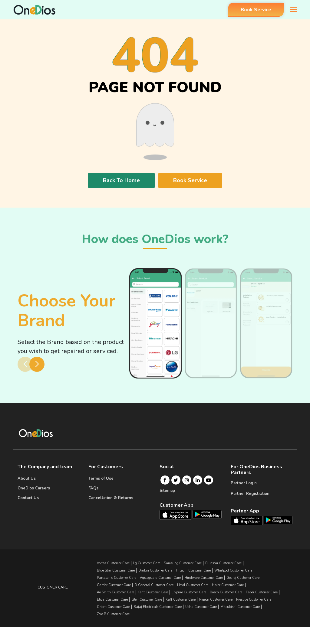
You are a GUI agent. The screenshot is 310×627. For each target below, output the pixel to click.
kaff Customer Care (181, 599)
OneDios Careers (34, 488)
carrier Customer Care (114, 585)
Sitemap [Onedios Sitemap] (167, 490)
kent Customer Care (153, 592)
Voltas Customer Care (113, 563)
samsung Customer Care (183, 563)
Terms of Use (101, 478)
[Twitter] (175, 480)
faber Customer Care (262, 592)
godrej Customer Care (242, 577)
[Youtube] (208, 480)
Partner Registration (250, 493)
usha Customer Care (201, 607)
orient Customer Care (113, 607)
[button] (37, 364)
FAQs (93, 488)
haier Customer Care (228, 585)
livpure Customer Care (189, 592)
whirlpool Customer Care (233, 570)
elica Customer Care (112, 599)
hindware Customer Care (203, 577)
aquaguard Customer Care (160, 577)
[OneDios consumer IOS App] (178, 514)
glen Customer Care (146, 599)
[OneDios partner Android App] (278, 519)
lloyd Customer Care (192, 585)
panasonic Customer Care (116, 577)
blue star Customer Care (116, 570)
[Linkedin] (198, 480)
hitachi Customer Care (193, 570)
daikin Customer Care (155, 570)
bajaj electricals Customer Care (158, 607)
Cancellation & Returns (110, 498)
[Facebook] (164, 480)
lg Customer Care (146, 563)
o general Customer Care (153, 585)
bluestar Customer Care (223, 563)
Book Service (252, 10)
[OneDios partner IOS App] (249, 520)
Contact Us (28, 498)
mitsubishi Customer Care (240, 607)
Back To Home (121, 180)
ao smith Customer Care (115, 592)
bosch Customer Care (226, 592)
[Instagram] (187, 480)
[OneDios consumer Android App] (207, 514)
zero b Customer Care (113, 614)
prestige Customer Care (253, 599)
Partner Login (244, 483)
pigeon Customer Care (215, 599)
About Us (27, 478)
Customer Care (53, 587)
